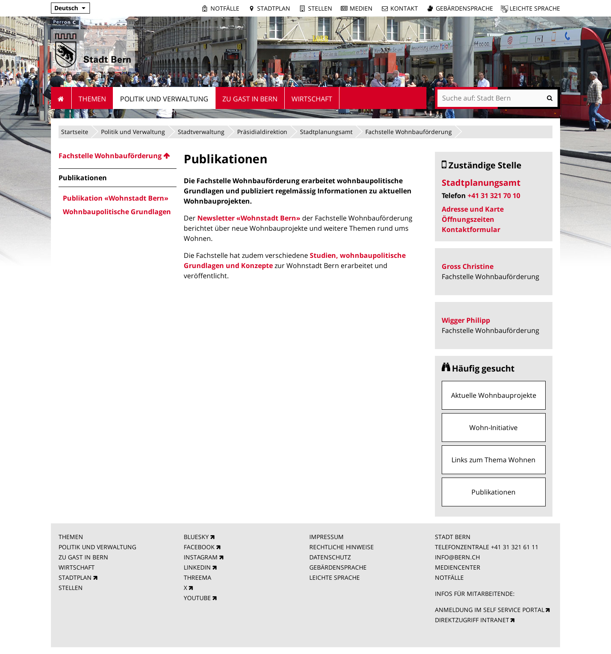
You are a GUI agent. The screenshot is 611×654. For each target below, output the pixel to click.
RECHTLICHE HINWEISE (341, 547)
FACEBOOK (199, 547)
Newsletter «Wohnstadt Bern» (248, 218)
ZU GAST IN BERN (83, 557)
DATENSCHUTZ (330, 557)
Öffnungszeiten (468, 219)
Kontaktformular (471, 229)
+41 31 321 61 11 (514, 547)
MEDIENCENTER (457, 567)
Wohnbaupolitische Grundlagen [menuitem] (117, 211)
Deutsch (66, 8)
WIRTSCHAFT (77, 567)
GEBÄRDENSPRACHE (338, 567)
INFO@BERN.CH (457, 557)
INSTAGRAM (201, 557)
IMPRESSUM (326, 537)
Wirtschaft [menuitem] (311, 98)
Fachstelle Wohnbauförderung (408, 132)
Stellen (320, 8)
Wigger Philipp (466, 320)
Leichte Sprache (535, 8)
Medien (361, 8)
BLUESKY (196, 537)
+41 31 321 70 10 (494, 195)
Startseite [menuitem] (61, 98)
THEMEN (71, 537)
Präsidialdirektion (262, 132)
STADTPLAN (75, 577)
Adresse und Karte (473, 209)
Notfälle (224, 8)
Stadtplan (273, 8)
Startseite (74, 132)
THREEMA (197, 577)
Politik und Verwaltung (133, 132)
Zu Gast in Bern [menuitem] (249, 98)
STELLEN (71, 588)
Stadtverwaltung (201, 132)
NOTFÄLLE (449, 577)
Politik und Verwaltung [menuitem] (164, 98)
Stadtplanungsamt (326, 132)
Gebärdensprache (464, 8)
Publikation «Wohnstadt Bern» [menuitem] (115, 198)
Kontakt (404, 8)
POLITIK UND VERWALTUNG (97, 547)
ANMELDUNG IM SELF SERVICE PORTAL (489, 610)
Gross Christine (467, 266)
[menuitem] (118, 155)
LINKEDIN (197, 567)
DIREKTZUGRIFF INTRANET (472, 620)
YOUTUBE (197, 598)
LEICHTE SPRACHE (334, 577)
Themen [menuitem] (92, 98)
